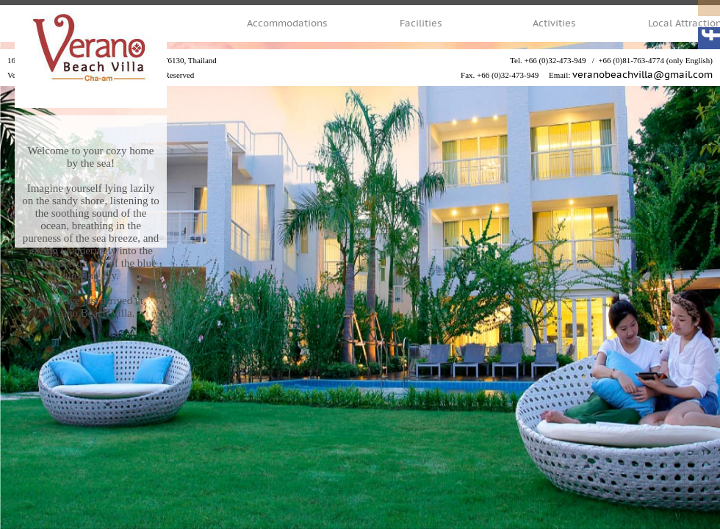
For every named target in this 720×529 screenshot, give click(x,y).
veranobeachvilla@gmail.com (642, 75)
